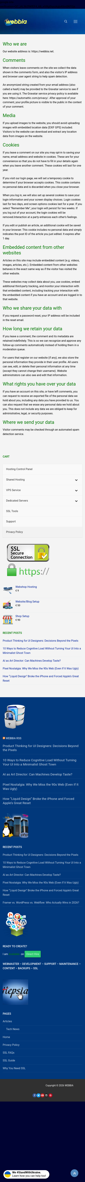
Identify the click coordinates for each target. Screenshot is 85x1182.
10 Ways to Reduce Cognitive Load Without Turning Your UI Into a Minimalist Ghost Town (42, 651)
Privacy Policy (11, 1044)
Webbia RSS (13, 738)
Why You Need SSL (14, 1068)
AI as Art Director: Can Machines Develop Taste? (32, 660)
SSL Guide (9, 1060)
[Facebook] (34, 1095)
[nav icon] (75, 21)
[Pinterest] (50, 1095)
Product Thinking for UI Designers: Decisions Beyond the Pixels (40, 640)
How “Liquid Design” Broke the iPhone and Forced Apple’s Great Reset (41, 678)
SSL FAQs (8, 1052)
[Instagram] (46, 1095)
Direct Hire (32, 954)
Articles (7, 1021)
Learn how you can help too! (25, 1174)
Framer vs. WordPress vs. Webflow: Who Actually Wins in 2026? (41, 902)
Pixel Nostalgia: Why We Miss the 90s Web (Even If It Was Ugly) (41, 668)
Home (6, 1037)
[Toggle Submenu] (76, 480)
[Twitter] (38, 1095)
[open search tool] (65, 21)
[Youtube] (42, 1095)
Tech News (13, 1029)
